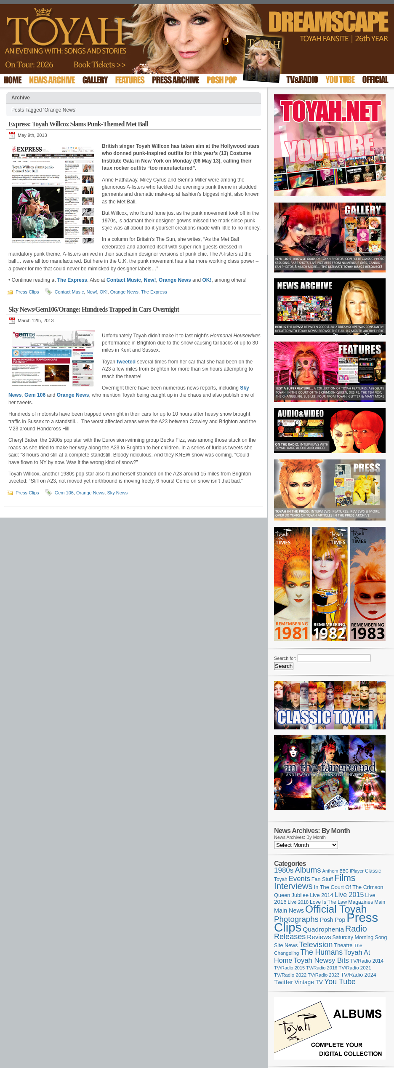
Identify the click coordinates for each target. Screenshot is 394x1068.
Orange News (175, 280)
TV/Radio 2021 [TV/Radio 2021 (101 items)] (354, 967)
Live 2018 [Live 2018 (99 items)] (298, 902)
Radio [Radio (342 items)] (356, 928)
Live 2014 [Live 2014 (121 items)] (321, 895)
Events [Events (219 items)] (299, 879)
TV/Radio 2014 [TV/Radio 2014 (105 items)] (366, 961)
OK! (206, 280)
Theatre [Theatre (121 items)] (343, 945)
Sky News (117, 492)
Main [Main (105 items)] (379, 902)
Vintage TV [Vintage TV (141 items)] (308, 982)
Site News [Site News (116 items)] (286, 945)
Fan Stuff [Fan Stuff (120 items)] (322, 879)
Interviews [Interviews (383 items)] (293, 886)
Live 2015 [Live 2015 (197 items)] (349, 894)
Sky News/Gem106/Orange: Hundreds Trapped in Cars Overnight (93, 309)
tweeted (126, 362)
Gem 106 (34, 395)
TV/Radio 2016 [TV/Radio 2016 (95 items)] (321, 967)
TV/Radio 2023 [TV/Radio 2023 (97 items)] (323, 974)
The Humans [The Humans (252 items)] (321, 952)
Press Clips (27, 291)
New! (150, 280)
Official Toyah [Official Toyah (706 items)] (336, 909)
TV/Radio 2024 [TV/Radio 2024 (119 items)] (358, 975)
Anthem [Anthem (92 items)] (330, 870)
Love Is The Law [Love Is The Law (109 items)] (328, 902)
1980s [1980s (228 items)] (283, 870)
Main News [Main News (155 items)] (289, 910)
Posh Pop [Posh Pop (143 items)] (332, 919)
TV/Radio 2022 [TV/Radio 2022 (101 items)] (290, 974)
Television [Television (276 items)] (316, 944)
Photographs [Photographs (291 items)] (296, 919)
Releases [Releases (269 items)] (290, 936)
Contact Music (123, 280)
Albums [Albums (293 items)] (308, 869)
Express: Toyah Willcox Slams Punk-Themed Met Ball (78, 124)
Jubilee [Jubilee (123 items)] (300, 895)
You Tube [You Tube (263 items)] (340, 981)
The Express (72, 280)
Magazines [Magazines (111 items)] (360, 902)
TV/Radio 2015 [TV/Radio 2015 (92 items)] (289, 967)
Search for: (285, 658)
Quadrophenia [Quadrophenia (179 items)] (323, 929)
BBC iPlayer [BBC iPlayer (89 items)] (351, 870)
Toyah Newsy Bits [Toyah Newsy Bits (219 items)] (321, 960)
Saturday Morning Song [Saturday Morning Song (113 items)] (360, 937)
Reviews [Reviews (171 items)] (319, 936)
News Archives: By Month (300, 837)
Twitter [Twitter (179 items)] (283, 981)
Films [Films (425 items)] (345, 878)
